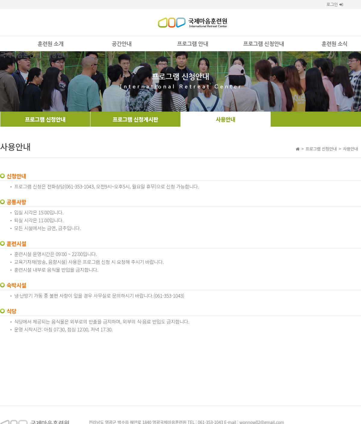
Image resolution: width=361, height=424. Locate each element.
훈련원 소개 (50, 44)
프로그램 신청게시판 (135, 119)
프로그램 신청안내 (263, 44)
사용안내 (225, 119)
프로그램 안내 (192, 44)
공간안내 (121, 44)
